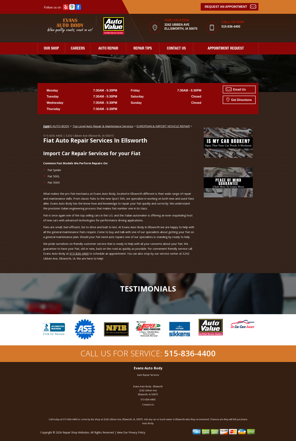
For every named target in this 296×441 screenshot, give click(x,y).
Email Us (236, 89)
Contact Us (148, 404)
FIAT (46, 126)
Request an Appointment (230, 6)
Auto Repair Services (148, 375)
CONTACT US (176, 49)
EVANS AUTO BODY (56, 126)
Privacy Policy (137, 432)
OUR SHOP (51, 49)
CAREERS (78, 49)
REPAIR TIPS (142, 49)
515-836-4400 (230, 26)
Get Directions (239, 99)
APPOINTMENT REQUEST (226, 49)
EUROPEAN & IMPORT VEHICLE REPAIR (163, 126)
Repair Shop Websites (76, 432)
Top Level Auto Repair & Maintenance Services (102, 126)
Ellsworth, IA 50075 (101, 135)
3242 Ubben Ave (77, 135)
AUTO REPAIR (108, 49)
